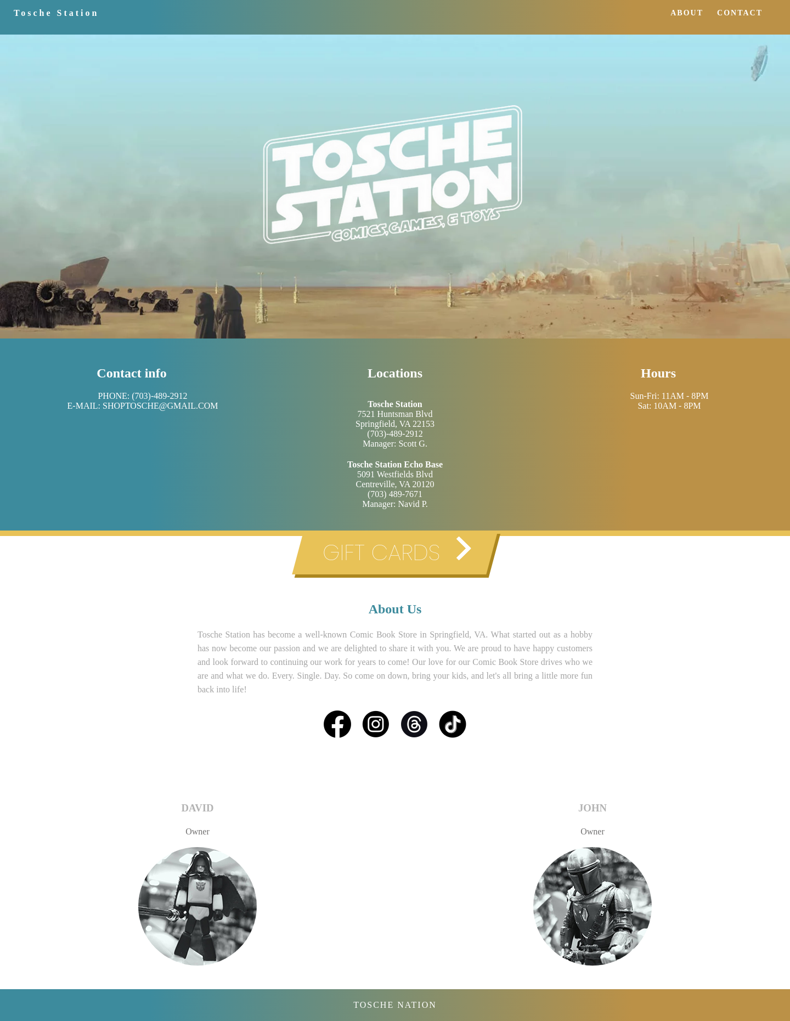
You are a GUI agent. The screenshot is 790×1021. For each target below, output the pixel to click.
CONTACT (740, 13)
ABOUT (686, 13)
